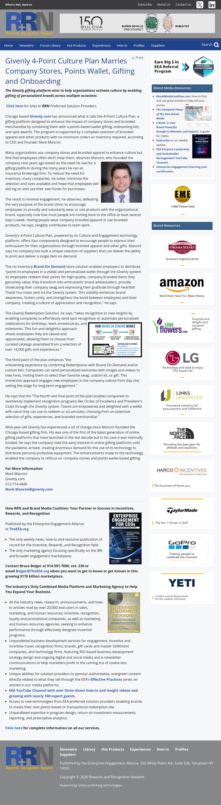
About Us (163, 4)
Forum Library (50, 45)
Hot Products (76, 45)
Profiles (139, 45)
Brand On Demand (49, 266)
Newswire (26, 45)
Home (8, 45)
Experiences (101, 45)
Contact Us (183, 4)
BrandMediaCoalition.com (173, 96)
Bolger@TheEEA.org (32, 571)
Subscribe (145, 4)
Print (140, 57)
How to (122, 45)
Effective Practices (106, 679)
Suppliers (158, 45)
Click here (13, 728)
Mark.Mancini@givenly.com (29, 489)
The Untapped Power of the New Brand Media (169, 113)
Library (89, 749)
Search (206, 44)
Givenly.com (40, 116)
